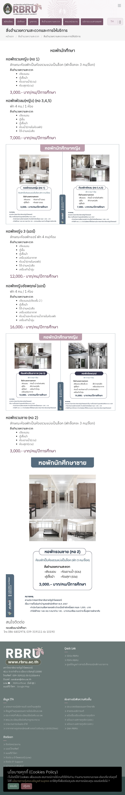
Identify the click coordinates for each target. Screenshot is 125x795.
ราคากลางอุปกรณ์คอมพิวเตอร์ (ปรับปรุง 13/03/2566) (32, 728)
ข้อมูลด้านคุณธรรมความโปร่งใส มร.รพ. (24, 711)
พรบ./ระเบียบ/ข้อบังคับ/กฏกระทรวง (23, 720)
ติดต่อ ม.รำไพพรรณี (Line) (18, 757)
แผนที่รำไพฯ (11, 753)
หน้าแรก (10, 36)
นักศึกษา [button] (19, 21)
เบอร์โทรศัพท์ (12, 749)
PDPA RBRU (72, 660)
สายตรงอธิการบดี (75, 711)
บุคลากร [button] (32, 21)
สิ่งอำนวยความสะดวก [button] (51, 21)
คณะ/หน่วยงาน (72, 21)
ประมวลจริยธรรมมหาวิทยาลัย (81, 706)
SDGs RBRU (73, 656)
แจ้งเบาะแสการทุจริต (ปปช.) (80, 720)
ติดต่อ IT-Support (14, 762)
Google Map (23, 686)
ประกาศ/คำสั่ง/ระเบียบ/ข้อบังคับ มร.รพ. (24, 715)
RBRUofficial (19, 683)
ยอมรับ (13, 786)
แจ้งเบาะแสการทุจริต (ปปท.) (80, 724)
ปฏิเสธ (26, 786)
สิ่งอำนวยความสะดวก (28, 36)
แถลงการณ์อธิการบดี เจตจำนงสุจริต (23, 706)
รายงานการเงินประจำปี (17, 724)
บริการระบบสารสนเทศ (95, 21)
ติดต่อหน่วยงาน (13, 744)
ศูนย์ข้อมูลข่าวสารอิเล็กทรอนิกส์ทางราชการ (87, 664)
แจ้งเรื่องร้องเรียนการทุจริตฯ (81, 715)
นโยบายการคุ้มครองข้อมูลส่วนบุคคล (30, 781)
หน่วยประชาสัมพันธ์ (15, 766)
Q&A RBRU (72, 728)
